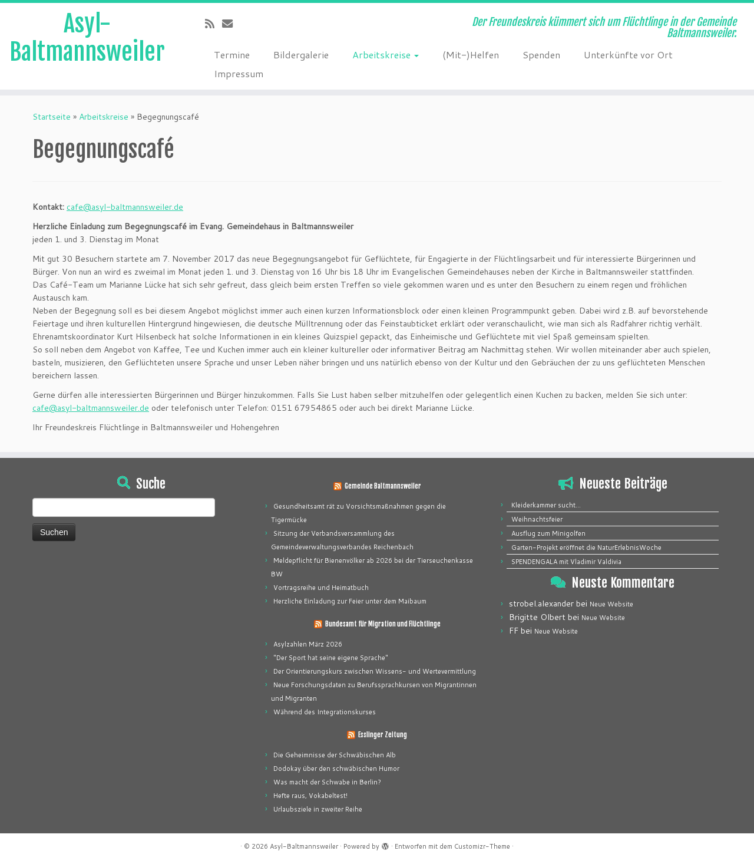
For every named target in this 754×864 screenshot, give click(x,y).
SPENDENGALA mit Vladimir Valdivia (566, 561)
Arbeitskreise (385, 54)
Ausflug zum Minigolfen (548, 533)
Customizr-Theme (482, 846)
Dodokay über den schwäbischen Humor (336, 768)
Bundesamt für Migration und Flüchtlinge (383, 624)
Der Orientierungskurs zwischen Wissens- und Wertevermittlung (374, 671)
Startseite (51, 117)
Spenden (541, 54)
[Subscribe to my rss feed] (213, 23)
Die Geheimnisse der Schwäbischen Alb (334, 755)
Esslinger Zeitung (382, 735)
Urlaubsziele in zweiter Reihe (317, 809)
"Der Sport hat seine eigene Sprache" (330, 657)
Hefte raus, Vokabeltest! (310, 795)
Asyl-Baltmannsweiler (87, 37)
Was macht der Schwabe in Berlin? (327, 782)
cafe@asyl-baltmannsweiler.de (125, 207)
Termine (232, 54)
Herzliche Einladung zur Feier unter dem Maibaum (349, 601)
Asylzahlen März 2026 (307, 644)
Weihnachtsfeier (537, 519)
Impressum (238, 73)
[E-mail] (231, 23)
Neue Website (611, 604)
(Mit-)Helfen (470, 54)
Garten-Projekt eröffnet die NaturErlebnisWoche (586, 547)
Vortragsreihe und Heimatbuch (321, 587)
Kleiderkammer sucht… (546, 505)
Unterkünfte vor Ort (628, 54)
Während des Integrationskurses (324, 712)
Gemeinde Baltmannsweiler (383, 486)
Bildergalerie (301, 54)
